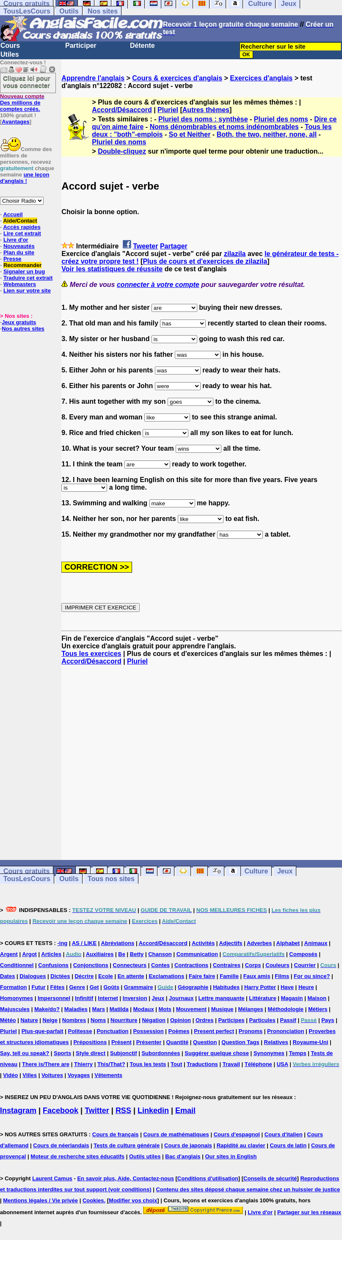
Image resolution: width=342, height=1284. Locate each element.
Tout (176, 1064)
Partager (174, 246)
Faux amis (256, 976)
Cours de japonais (188, 1145)
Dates (7, 976)
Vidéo (10, 1075)
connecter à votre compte (158, 284)
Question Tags (240, 1042)
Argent (9, 954)
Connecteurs (129, 965)
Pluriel (167, 109)
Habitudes (226, 987)
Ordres (205, 1020)
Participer (81, 45)
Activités (203, 943)
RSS (123, 1110)
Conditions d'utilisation (207, 1178)
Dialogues (32, 976)
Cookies (93, 1200)
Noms (98, 1020)
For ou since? (312, 976)
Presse (12, 259)
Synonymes (269, 1053)
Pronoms (250, 1031)
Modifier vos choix (133, 1200)
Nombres (74, 1020)
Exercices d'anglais (261, 78)
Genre (77, 987)
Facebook (60, 1110)
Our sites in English (230, 1156)
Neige (50, 1020)
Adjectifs (231, 943)
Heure (306, 987)
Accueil (12, 214)
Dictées (60, 976)
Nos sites (103, 11)
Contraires (226, 965)
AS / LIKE (84, 943)
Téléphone (258, 1064)
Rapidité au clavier (241, 1145)
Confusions (53, 965)
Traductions (202, 1064)
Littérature (262, 998)
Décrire (84, 976)
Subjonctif (123, 1053)
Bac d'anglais (182, 1156)
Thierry (83, 1064)
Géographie (193, 987)
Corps (253, 965)
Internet (108, 998)
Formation (13, 987)
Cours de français (115, 1134)
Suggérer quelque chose (217, 1053)
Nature (29, 1020)
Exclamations (166, 976)
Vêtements (108, 1075)
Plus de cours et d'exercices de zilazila (205, 261)
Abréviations (118, 943)
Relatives (276, 1042)
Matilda (119, 1009)
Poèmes (179, 1031)
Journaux (181, 998)
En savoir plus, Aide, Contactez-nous (125, 1178)
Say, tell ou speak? (24, 1053)
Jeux (284, 871)
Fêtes (57, 987)
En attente (131, 976)
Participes (231, 1020)
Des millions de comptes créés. (22, 102)
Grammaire (138, 987)
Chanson (160, 954)
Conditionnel (16, 965)
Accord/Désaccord (122, 109)
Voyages (79, 1075)
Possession (148, 1031)
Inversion (135, 998)
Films (282, 976)
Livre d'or (15, 240)
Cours (10, 45)
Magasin (292, 998)
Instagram (18, 1110)
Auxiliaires (100, 954)
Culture (256, 871)
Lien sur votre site (27, 290)
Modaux (143, 1009)
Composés (303, 954)
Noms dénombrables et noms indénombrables (224, 126)
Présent (121, 1042)
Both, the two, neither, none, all (267, 134)
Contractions (191, 965)
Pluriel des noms (281, 119)
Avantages (15, 121)
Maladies (76, 1009)
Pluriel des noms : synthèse (203, 119)
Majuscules (15, 1009)
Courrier (305, 965)
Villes (29, 1075)
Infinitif (84, 998)
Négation (153, 1020)
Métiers (318, 1009)
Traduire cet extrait (27, 278)
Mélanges (250, 1009)
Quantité (177, 1042)
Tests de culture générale (127, 1145)
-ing (62, 943)
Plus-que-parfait (42, 1031)
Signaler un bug (24, 271)
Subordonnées (160, 1053)
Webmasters (19, 284)
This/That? (111, 1064)
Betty (137, 954)
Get (94, 987)
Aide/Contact (20, 221)
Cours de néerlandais (61, 1145)
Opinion (180, 1020)
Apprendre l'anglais (92, 78)
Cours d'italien (284, 1134)
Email (185, 1110)
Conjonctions (90, 965)
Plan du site (18, 252)
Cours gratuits (26, 871)
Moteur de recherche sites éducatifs (77, 1156)
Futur (38, 987)
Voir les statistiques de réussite (112, 269)
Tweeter (145, 246)
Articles (51, 954)
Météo (8, 1020)
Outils (68, 11)
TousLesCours (26, 11)
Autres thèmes (205, 109)
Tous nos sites (111, 878)
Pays (327, 1020)
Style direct (90, 1053)
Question (205, 1042)
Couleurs (277, 965)
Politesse (80, 1031)
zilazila (235, 253)
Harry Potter (260, 987)
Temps (297, 1053)
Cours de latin (288, 1145)
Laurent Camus (52, 1178)
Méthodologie (286, 1009)
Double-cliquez (122, 151)
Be (121, 954)
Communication (197, 954)
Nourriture (124, 1020)
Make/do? (47, 1009)
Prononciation (285, 1031)
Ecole (105, 976)
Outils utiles (144, 1156)
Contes (160, 965)
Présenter (149, 1042)
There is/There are (45, 1064)
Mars (98, 1009)
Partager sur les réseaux (309, 1212)
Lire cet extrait (22, 233)
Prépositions (90, 1042)
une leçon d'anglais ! (24, 177)
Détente (142, 45)
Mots (165, 1009)
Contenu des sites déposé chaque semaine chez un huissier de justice (248, 1189)
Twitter (97, 1110)
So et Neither (190, 134)
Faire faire (202, 976)
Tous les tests (148, 1064)
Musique (222, 1009)
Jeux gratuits (19, 322)
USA (282, 1064)
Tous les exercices (91, 653)
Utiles (9, 54)
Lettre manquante (221, 998)
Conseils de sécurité (270, 1178)
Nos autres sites (23, 328)
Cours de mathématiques (176, 1134)
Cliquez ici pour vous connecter (26, 81)
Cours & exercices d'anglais (177, 78)
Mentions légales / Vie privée (40, 1200)
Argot (29, 954)
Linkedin (153, 1110)
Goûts (111, 987)
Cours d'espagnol (237, 1134)
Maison (316, 998)
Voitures (52, 1075)
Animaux (316, 943)
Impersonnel (54, 998)
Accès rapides (21, 227)
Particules (262, 1020)
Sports (62, 1053)
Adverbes (259, 943)
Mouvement (191, 1009)
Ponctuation (112, 1031)
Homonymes (16, 998)
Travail (231, 1064)
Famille (229, 976)
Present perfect (214, 1031)
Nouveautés (19, 246)
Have (287, 987)
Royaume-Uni (310, 1042)
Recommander (22, 265)
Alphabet (288, 943)
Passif (288, 1020)
